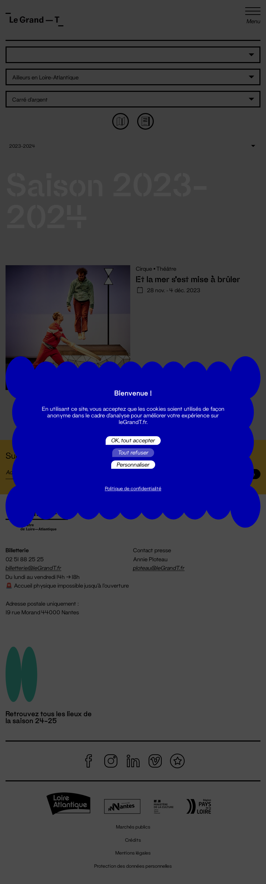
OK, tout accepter (133, 440)
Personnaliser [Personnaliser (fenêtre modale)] (133, 464)
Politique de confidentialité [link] (133, 489)
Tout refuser (133, 452)
